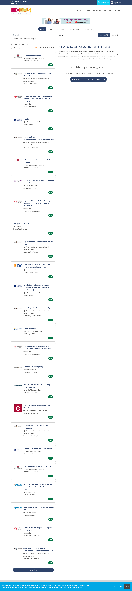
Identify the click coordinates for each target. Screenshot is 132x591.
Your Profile (99, 10)
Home (80, 10)
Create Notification (47, 47)
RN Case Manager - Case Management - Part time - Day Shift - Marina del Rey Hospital (38, 98)
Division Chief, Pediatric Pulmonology (37, 448)
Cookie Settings (116, 586)
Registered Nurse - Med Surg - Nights (37, 466)
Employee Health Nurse (21, 224)
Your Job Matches (73, 29)
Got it (127, 586)
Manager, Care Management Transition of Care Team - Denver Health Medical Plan (38, 486)
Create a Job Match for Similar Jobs (88, 79)
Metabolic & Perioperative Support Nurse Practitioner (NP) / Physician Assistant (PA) (36, 287)
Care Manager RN (29, 328)
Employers (116, 2)
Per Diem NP (28, 119)
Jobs (87, 10)
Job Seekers (103, 2)
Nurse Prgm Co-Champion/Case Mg (36, 308)
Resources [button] (114, 10)
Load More (33, 570)
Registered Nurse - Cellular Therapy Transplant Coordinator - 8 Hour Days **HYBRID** (37, 203)
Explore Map (59, 29)
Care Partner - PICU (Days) (33, 367)
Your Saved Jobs (87, 29)
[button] (115, 35)
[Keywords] (33, 35)
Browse (49, 29)
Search (41, 29)
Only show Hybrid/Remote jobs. (25, 39)
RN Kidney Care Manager (32, 55)
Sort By (15, 47)
